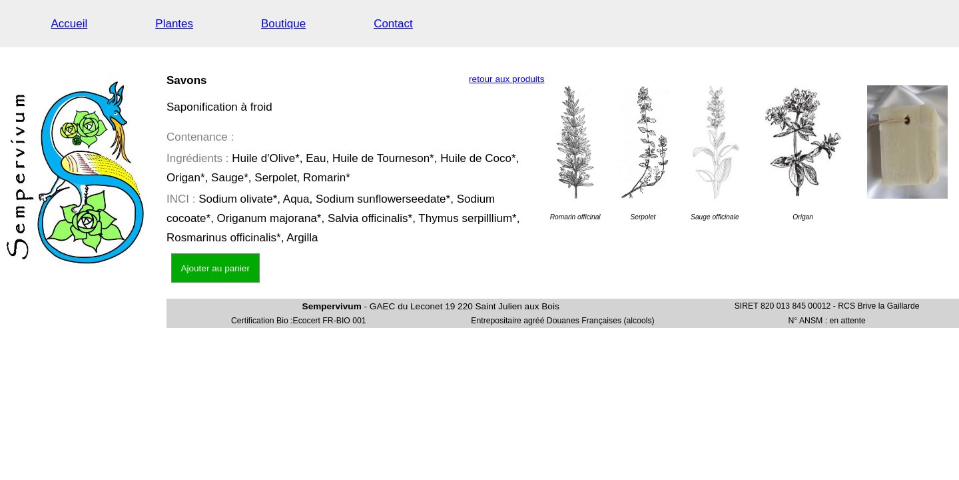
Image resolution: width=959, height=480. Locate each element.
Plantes (174, 23)
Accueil (69, 23)
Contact (393, 23)
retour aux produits (506, 79)
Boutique (283, 23)
